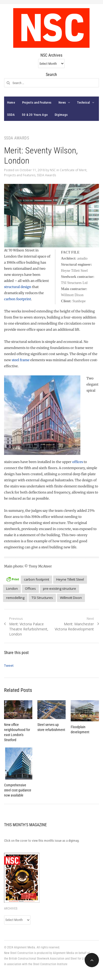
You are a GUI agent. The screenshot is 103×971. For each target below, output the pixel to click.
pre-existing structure (59, 588)
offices (77, 462)
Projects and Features (36, 102)
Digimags (61, 115)
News (62, 102)
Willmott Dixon (71, 597)
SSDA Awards (46, 175)
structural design (17, 287)
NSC (53, 170)
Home (11, 102)
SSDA (11, 115)
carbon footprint (17, 299)
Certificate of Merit (73, 170)
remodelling (15, 597)
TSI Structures (42, 597)
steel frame (21, 360)
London (12, 588)
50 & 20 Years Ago (35, 115)
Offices (30, 588)
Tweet (8, 665)
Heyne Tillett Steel (70, 579)
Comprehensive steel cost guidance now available (17, 790)
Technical (83, 102)
